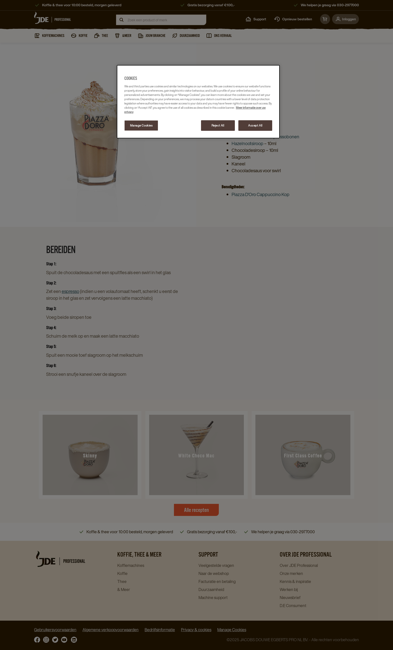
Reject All (218, 125)
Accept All (255, 125)
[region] (198, 101)
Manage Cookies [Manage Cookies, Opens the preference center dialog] (141, 125)
